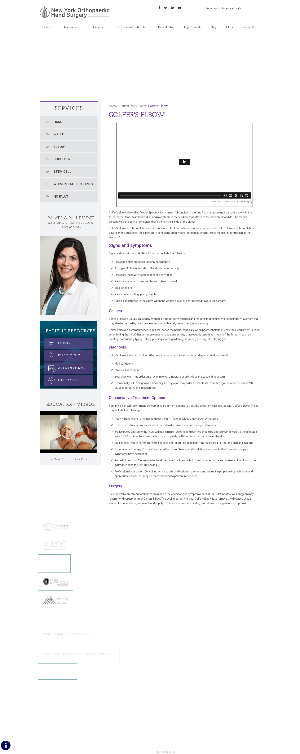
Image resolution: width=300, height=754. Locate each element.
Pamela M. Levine (70, 218)
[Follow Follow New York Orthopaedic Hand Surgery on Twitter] (167, 8)
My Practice (71, 27)
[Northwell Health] (55, 617)
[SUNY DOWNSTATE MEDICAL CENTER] (55, 581)
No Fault (61, 196)
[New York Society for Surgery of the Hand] (79, 653)
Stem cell (62, 171)
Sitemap (45, 723)
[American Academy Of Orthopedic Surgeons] (54, 544)
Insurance (62, 380)
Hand (58, 122)
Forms (58, 342)
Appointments (192, 27)
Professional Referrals (131, 27)
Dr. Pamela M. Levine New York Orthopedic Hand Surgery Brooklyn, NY (85, 751)
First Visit (62, 355)
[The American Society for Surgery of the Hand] (55, 526)
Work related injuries (73, 184)
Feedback (46, 717)
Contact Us (248, 27)
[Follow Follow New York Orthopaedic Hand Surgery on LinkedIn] (174, 8)
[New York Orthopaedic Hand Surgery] (74, 11)
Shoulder (62, 159)
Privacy (44, 712)
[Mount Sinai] (55, 599)
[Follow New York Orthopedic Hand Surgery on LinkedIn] (111, 721)
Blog (214, 27)
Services (97, 27)
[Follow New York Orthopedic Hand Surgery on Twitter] (104, 721)
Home (48, 27)
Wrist (59, 134)
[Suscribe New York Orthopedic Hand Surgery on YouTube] (119, 721)
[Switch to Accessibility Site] (6, 745)
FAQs (229, 27)
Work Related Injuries (167, 729)
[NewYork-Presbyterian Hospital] (57, 671)
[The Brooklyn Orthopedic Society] (54, 563)
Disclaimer (46, 706)
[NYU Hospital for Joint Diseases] (67, 635)
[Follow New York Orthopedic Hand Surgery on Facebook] (97, 721)
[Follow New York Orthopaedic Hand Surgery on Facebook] (160, 8)
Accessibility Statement (54, 735)
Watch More (69, 459)
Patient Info (165, 27)
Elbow (59, 147)
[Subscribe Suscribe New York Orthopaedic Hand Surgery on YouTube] (181, 8)
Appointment (65, 367)
